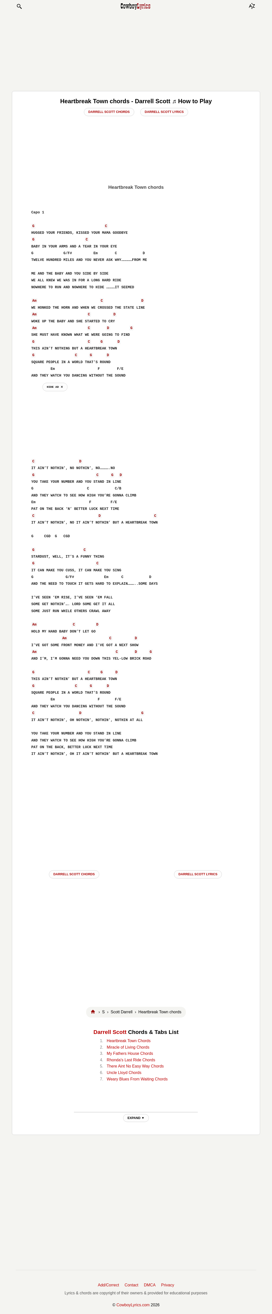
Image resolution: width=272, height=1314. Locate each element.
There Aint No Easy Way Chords (135, 1066)
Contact (131, 1285)
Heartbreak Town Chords (129, 1041)
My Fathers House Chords (130, 1053)
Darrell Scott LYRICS (197, 874)
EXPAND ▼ (136, 1118)
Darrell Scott (110, 1032)
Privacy (167, 1285)
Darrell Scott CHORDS (74, 874)
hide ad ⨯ (55, 387)
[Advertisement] (136, 50)
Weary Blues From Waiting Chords (137, 1079)
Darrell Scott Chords (109, 112)
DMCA (150, 1285)
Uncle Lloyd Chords (124, 1073)
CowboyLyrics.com (133, 1305)
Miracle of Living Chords (128, 1047)
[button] (19, 6)
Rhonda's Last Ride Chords (131, 1060)
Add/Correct (108, 1285)
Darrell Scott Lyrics (164, 112)
